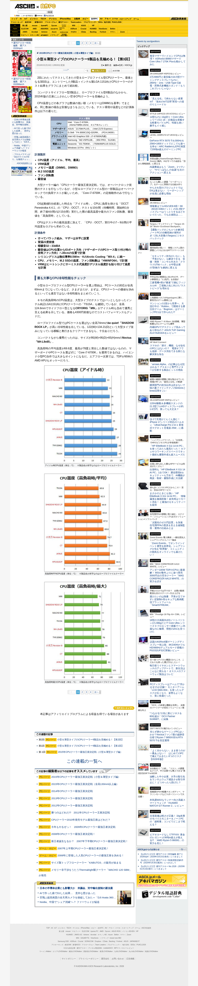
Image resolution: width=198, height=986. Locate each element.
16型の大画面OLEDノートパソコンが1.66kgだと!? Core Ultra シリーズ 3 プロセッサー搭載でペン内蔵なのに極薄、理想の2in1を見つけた (167, 626)
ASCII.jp (24, 6)
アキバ (107, 19)
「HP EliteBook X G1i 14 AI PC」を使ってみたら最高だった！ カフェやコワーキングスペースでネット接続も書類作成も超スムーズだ (168, 450)
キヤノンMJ (34, 35)
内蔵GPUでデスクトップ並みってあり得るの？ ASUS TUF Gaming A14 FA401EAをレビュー (167, 330)
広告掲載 (130, 959)
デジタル (53, 19)
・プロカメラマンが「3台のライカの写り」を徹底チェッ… (21, 157)
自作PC (47, 6)
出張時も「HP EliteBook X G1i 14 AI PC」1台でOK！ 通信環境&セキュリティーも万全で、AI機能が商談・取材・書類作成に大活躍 (167, 474)
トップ (14, 19)
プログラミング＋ (114, 945)
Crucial (83, 29)
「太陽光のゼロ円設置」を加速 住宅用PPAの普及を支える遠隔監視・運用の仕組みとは (167, 525)
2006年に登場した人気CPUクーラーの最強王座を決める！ (91, 855)
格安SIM (28, 22)
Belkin (112, 29)
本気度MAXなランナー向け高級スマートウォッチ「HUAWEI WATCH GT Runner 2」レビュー (167, 803)
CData (83, 32)
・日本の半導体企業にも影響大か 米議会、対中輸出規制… (21, 122)
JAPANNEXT (44, 35)
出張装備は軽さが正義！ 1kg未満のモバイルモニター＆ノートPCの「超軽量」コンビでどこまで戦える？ (167, 820)
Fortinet (103, 32)
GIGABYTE (54, 29)
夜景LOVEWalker (106, 951)
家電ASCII (39, 22)
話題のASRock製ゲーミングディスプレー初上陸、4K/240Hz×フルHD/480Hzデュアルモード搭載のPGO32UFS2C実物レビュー (167, 646)
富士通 (24, 25)
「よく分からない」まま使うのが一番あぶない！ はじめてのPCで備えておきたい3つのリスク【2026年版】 (167, 754)
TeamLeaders (76, 22)
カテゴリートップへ (123, 708)
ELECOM (25, 29)
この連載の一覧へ (84, 761)
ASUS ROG (44, 29)
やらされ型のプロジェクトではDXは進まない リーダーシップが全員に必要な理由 (167, 190)
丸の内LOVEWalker (136, 951)
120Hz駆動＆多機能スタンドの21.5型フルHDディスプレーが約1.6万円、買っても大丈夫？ (167, 406)
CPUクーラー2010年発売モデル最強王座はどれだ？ (80, 819)
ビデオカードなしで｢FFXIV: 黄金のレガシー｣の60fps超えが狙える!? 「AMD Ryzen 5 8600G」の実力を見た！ (167, 839)
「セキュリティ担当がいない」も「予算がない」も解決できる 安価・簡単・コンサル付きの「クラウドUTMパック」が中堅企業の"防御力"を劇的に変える (167, 262)
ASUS (83, 25)
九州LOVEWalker (120, 951)
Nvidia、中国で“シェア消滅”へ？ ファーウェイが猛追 (70, 902)
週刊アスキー (63, 22)
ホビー (85, 19)
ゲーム (136, 19)
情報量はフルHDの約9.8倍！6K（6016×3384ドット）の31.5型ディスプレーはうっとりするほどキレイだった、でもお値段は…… (167, 210)
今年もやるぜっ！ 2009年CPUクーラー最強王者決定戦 (83, 826)
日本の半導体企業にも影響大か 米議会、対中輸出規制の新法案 (76, 888)
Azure (54, 32)
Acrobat (34, 32)
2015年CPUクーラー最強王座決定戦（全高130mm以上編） (85, 784)
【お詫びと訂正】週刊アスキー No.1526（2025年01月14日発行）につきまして (162, 867)
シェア (66, 70)
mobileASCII (108, 948)
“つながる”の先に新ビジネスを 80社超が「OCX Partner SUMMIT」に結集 (167, 716)
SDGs (100, 22)
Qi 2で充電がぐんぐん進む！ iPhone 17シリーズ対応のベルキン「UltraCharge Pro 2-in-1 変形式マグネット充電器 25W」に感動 (167, 425)
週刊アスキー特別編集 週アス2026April (22, 45)
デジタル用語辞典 (95, 948)
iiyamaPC (44, 25)
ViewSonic (103, 29)
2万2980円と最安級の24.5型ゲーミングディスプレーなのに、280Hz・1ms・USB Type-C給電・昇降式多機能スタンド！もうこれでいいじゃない (167, 83)
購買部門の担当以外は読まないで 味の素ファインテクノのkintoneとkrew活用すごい (168, 388)
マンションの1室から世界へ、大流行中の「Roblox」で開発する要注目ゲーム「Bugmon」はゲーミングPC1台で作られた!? (167, 307)
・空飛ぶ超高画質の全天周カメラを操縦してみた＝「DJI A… (21, 139)
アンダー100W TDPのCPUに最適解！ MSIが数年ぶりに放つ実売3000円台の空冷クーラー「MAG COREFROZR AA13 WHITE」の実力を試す (167, 575)
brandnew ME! (64, 35)
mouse (34, 25)
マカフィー (25, 35)
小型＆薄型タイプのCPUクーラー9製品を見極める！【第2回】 (90, 739)
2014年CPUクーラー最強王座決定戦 (72, 791)
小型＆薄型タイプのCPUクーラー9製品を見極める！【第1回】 (90, 745)
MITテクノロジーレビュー (124, 948)
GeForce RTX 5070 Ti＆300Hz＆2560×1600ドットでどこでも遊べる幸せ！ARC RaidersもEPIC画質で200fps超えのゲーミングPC (168, 145)
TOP (48, 928)
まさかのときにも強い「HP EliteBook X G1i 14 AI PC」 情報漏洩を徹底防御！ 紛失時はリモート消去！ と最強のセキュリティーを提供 (168, 499)
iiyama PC (94, 931)
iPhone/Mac (65, 19)
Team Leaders (100, 945)
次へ (96, 43)
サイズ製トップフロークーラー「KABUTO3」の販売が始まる (86, 862)
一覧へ (182, 849)
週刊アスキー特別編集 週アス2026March (22, 81)
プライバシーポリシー (88, 959)
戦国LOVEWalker (151, 951)
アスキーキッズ (17, 22)
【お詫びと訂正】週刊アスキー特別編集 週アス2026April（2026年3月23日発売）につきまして (161, 855)
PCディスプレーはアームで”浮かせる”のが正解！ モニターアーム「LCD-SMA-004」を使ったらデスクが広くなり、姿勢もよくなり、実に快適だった (167, 690)
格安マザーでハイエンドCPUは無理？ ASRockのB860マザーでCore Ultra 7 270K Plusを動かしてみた (168, 60)
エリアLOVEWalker (60, 951)
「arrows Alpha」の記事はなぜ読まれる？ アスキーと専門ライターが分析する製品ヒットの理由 (167, 367)
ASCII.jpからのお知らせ (148, 849)
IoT (25, 19)
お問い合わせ (118, 959)
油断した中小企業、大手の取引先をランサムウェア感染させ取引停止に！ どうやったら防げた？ (167, 779)
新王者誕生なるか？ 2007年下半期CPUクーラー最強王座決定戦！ (89, 841)
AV (101, 19)
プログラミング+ (90, 22)
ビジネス (34, 19)
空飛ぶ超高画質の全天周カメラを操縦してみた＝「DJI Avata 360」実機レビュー (85, 897)
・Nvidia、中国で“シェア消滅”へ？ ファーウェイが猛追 (21, 148)
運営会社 (105, 959)
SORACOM (89, 941)
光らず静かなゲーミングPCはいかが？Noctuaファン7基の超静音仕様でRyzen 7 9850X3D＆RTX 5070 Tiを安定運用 (167, 736)
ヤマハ (112, 32)
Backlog (93, 32)
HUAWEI (93, 29)
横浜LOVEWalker (75, 951)
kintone (44, 32)
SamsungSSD (62, 28)
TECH (43, 19)
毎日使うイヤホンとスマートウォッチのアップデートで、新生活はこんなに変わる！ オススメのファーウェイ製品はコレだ (168, 670)
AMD (35, 29)
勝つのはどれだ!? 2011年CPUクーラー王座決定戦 (80, 812)
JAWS (25, 32)
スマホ (115, 19)
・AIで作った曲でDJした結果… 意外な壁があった (21, 131)
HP (93, 25)
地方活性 (107, 22)
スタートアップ (125, 19)
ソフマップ (54, 35)
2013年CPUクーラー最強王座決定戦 (72, 798)
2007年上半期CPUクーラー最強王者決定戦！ (83, 848)
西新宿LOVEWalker (90, 951)
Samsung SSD (63, 941)
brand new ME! (115, 938)
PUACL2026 (116, 22)
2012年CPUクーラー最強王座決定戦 (72, 805)
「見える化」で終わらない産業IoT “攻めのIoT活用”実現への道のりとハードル (167, 101)
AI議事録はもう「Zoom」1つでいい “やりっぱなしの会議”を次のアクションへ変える (167, 170)
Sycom (54, 25)
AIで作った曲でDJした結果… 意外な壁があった (68, 893)
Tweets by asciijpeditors (148, 41)
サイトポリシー (69, 959)
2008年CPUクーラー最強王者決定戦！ (73, 834)
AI (21, 19)
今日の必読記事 (69, 948)
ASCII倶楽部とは (24, 163)
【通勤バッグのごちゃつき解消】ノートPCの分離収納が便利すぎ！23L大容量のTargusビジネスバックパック (167, 234)
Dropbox (74, 32)
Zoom (122, 32)
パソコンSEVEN (64, 25)
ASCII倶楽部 (179, 19)
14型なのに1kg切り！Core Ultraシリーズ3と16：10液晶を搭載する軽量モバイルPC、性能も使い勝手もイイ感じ (167, 121)
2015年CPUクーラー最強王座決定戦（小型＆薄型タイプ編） (67, 53)
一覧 (86, 71)
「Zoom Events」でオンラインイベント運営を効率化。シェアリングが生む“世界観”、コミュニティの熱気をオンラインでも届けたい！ (167, 549)
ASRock (73, 29)
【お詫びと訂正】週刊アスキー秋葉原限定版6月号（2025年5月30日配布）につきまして (162, 861)
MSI (73, 25)
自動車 (77, 19)
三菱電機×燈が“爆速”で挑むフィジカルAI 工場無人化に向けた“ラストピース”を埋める (168, 285)
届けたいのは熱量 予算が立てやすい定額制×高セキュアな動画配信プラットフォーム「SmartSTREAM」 (167, 601)
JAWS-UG (78, 935)
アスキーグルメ (51, 22)
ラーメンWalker (45, 951)
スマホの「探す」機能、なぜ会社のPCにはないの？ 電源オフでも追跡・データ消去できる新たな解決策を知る (167, 350)
